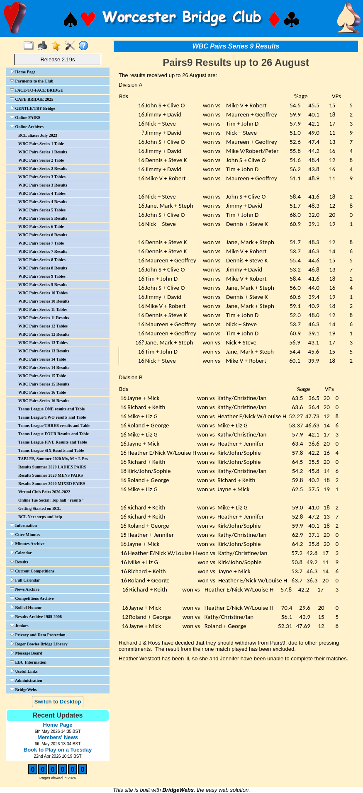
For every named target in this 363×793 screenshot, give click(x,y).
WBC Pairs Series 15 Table (42, 375)
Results (19, 561)
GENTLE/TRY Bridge (32, 108)
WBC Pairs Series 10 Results (43, 301)
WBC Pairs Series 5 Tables (42, 210)
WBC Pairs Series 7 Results (42, 251)
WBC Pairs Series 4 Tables (42, 193)
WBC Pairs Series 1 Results (42, 152)
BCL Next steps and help (40, 516)
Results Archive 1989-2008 (36, 616)
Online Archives (27, 126)
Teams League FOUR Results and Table (53, 434)
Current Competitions (32, 570)
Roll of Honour (26, 607)
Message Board (26, 652)
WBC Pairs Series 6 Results (42, 235)
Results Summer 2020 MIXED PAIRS (51, 483)
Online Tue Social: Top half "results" (51, 500)
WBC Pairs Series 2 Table (41, 160)
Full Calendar (25, 579)
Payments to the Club (31, 80)
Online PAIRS (25, 117)
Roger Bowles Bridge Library (39, 643)
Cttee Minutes (25, 534)
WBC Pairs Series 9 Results (42, 284)
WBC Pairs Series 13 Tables (43, 342)
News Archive (24, 589)
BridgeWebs (23, 689)
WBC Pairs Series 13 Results (43, 351)
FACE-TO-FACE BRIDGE (36, 89)
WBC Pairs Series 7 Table (41, 243)
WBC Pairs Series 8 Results (42, 268)
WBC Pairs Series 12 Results (43, 334)
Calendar (21, 552)
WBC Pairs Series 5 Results (42, 218)
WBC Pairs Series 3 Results (42, 185)
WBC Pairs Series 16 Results (43, 400)
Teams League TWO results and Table (52, 417)
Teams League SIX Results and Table (51, 450)
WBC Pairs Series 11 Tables (42, 309)
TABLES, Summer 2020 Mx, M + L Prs (53, 458)
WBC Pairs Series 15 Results (43, 384)
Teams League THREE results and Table (54, 425)
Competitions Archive (32, 598)
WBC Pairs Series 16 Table (42, 392)
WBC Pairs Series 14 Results (43, 367)
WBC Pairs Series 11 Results (43, 317)
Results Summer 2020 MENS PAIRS (50, 475)
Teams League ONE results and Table (51, 409)
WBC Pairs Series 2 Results (42, 168)
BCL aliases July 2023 (37, 135)
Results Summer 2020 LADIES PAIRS (52, 467)
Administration (26, 680)
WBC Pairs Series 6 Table (41, 226)
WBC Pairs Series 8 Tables (42, 259)
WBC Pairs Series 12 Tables (43, 326)
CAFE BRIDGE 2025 (31, 99)
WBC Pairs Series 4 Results (42, 201)
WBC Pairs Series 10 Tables (43, 293)
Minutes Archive (27, 543)
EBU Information (28, 662)
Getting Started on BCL (39, 508)
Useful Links (24, 671)
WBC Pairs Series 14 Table (42, 359)
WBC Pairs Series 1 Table (41, 143)
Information (23, 525)
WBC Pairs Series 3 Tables (42, 177)
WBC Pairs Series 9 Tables (42, 276)
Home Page (22, 71)
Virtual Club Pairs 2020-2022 (44, 492)
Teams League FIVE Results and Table (52, 442)
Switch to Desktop (57, 701)
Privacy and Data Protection (38, 634)
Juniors (19, 625)
